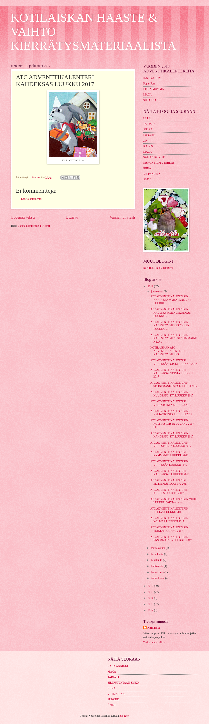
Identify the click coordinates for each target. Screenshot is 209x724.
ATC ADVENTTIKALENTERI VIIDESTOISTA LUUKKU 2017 (170, 403)
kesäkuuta (157, 560)
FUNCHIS (149, 135)
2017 (151, 286)
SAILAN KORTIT (154, 157)
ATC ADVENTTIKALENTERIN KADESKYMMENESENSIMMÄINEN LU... (173, 338)
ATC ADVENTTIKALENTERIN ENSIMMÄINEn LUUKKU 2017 (171, 538)
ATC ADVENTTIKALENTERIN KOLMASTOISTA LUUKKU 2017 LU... (172, 424)
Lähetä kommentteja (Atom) (34, 225)
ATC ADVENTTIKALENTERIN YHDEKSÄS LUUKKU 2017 (169, 463)
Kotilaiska (153, 627)
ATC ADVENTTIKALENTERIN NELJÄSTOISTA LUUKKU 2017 (171, 413)
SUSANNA (150, 100)
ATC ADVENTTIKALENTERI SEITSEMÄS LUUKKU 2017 (169, 482)
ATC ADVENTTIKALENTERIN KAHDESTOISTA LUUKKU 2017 (171, 435)
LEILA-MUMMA (153, 89)
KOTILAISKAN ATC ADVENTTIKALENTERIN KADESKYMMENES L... (167, 351)
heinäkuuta (157, 554)
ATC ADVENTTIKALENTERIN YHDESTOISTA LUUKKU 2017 (170, 444)
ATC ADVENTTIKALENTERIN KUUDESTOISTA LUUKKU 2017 (171, 394)
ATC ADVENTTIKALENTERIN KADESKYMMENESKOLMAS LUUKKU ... (170, 313)
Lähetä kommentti (31, 198)
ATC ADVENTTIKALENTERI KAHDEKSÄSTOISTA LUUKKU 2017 (171, 373)
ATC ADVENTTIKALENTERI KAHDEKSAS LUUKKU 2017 (169, 472)
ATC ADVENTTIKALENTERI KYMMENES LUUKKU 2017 (169, 454)
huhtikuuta (157, 566)
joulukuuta (157, 291)
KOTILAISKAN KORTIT (158, 268)
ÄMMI (147, 179)
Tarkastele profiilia (154, 642)
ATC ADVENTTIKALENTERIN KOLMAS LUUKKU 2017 (169, 519)
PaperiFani (149, 83)
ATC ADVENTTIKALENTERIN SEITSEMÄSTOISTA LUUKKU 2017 (173, 384)
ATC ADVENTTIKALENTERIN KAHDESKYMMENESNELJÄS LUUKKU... (170, 300)
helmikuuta (158, 572)
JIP (145, 140)
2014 (151, 598)
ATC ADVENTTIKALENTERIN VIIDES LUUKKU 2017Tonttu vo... (174, 501)
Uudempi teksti (23, 217)
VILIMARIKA (151, 173)
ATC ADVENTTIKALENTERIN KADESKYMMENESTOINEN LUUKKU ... (169, 325)
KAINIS (148, 146)
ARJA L (148, 129)
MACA (147, 94)
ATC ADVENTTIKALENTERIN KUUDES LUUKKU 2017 (169, 491)
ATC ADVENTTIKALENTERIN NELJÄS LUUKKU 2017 (169, 510)
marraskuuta (158, 548)
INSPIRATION (152, 78)
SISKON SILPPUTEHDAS (159, 162)
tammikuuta (158, 578)
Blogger (123, 715)
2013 (151, 604)
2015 (151, 592)
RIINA (147, 168)
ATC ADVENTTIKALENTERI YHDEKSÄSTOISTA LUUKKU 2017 (173, 362)
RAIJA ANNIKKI (118, 666)
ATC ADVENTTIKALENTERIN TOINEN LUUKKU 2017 (169, 529)
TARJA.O (149, 123)
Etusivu (72, 217)
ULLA (147, 118)
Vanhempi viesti (122, 217)
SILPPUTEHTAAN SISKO (123, 682)
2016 (151, 585)
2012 (151, 610)
